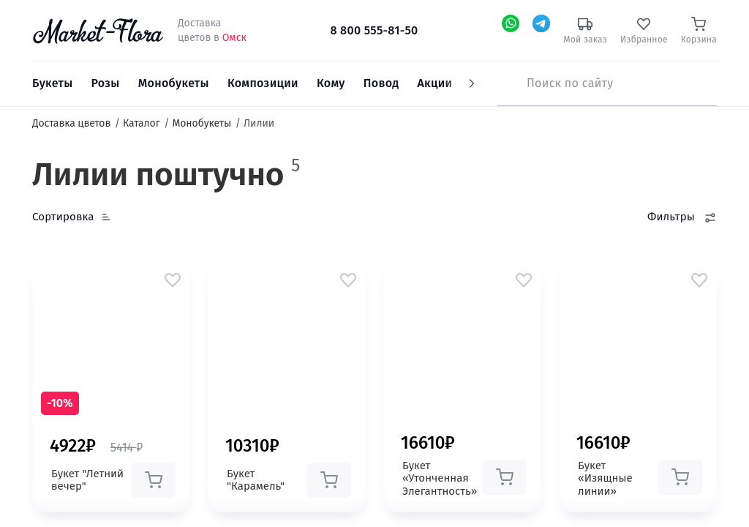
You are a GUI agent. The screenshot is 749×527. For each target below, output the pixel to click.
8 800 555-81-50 (374, 30)
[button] (172, 279)
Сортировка (63, 216)
